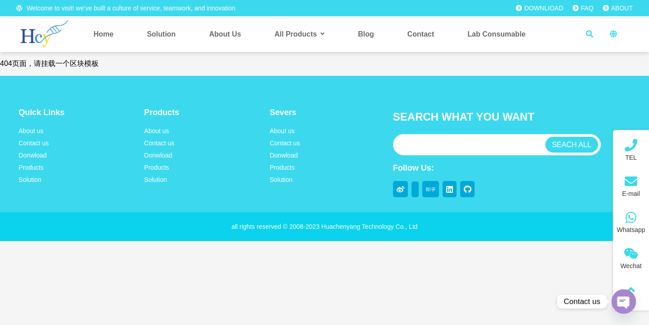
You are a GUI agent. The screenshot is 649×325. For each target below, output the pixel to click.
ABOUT (618, 8)
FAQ (583, 8)
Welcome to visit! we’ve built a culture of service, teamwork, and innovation (125, 8)
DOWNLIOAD (539, 8)
